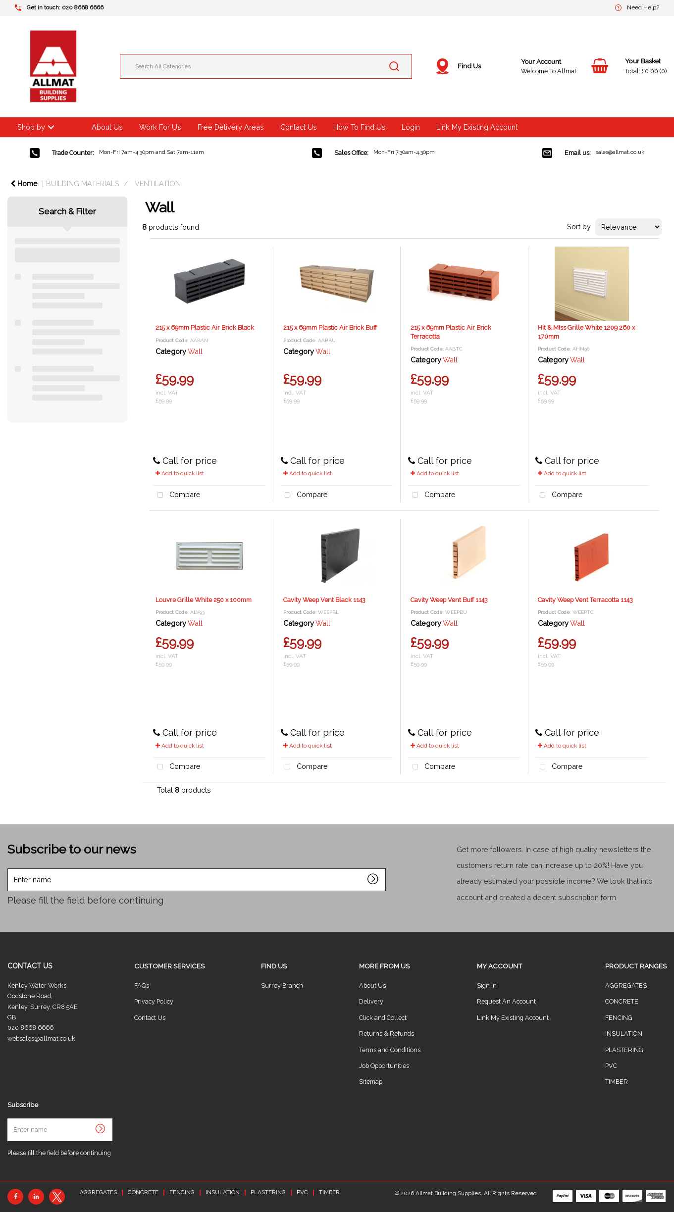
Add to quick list (180, 473)
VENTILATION (158, 183)
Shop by (31, 127)
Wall (195, 351)
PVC (611, 1065)
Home (24, 183)
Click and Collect (383, 1017)
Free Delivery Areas (231, 127)
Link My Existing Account (477, 127)
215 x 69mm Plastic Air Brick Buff (330, 327)
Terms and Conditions (389, 1050)
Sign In (487, 985)
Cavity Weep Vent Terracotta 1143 (585, 600)
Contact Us (298, 127)
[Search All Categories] (266, 66)
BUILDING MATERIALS (82, 183)
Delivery (371, 1001)
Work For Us (160, 127)
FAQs (141, 985)
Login (411, 127)
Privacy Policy (153, 1001)
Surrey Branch (282, 985)
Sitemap (370, 1081)
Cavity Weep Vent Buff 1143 (449, 600)
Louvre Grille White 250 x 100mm (204, 600)
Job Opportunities (384, 1065)
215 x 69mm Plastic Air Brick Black (205, 327)
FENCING (618, 1017)
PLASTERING (624, 1050)
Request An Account (506, 1001)
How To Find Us (359, 127)
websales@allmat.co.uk (41, 1038)
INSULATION (623, 1033)
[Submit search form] (394, 66)
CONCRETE (621, 1001)
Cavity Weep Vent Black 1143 (324, 600)
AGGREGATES (626, 985)
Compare (177, 495)
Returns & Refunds (386, 1033)
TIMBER (616, 1081)
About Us (107, 127)
